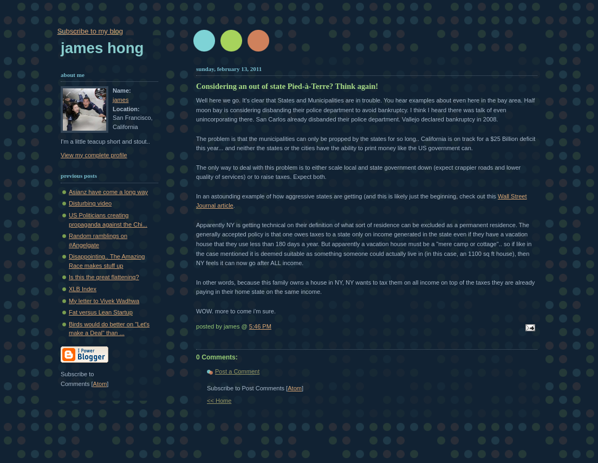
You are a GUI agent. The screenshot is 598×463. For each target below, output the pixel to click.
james (120, 100)
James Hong (102, 48)
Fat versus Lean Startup (101, 312)
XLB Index (82, 289)
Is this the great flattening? (104, 277)
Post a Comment (237, 371)
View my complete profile (94, 155)
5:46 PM (260, 326)
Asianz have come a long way (108, 192)
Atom (295, 388)
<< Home (219, 400)
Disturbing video (90, 203)
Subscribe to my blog (90, 31)
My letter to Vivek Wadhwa (104, 301)
